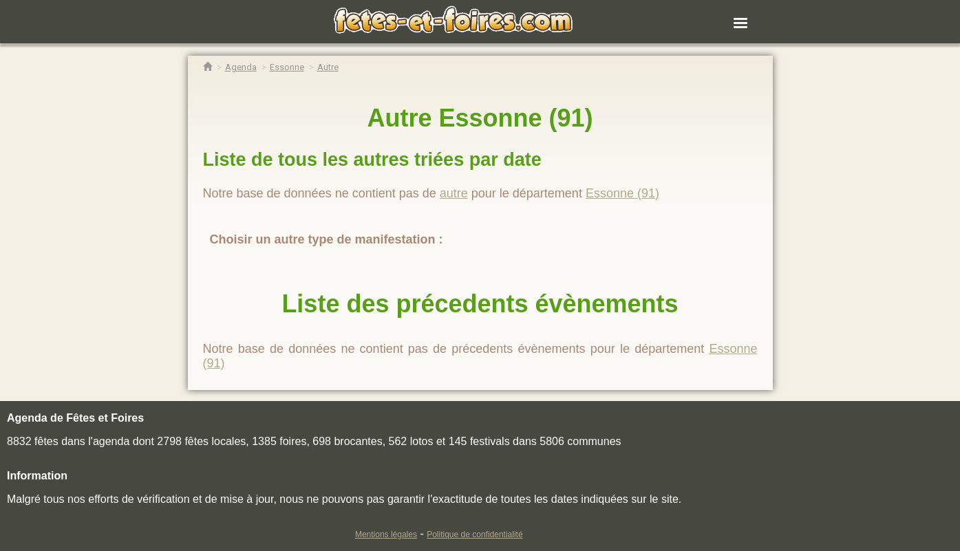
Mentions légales (386, 534)
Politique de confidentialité (474, 534)
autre (454, 193)
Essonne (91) (622, 193)
